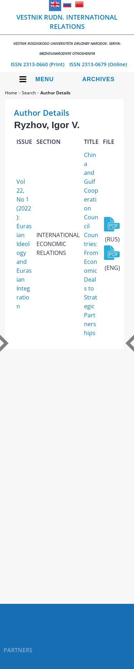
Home (11, 93)
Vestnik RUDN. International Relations (67, 34)
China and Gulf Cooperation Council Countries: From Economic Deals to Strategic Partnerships (91, 244)
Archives (98, 79)
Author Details (55, 93)
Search (29, 93)
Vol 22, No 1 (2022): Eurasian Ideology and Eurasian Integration (24, 244)
